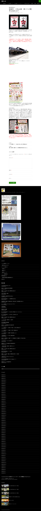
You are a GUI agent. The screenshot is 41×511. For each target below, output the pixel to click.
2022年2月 (3, 439)
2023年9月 (3, 415)
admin (16, 12)
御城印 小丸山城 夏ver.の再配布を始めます (8, 348)
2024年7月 (3, 401)
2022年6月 (3, 432)
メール (10, 174)
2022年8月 (3, 429)
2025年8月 (3, 385)
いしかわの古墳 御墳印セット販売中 (7, 319)
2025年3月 (3, 394)
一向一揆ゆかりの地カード (27, 3)
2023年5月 (3, 418)
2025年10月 (3, 381)
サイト (10, 178)
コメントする (20, 12)
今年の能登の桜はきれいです (5, 285)
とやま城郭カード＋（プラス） (18, 3)
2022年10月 (3, 425)
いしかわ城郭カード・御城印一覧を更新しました (9, 332)
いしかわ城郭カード (9, 3)
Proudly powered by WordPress (5, 509)
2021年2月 (3, 460)
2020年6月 (3, 469)
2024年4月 (3, 406)
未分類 (2, 279)
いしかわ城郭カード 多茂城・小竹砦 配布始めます (9, 330)
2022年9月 (3, 427)
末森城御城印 (3, 306)
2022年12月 (3, 422)
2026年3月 (3, 376)
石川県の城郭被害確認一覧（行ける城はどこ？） (9, 359)
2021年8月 (3, 450)
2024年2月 (3, 408)
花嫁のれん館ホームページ (13, 63)
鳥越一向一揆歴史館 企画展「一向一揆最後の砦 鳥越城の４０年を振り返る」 (13, 338)
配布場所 (4, 3)
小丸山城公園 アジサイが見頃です (6, 340)
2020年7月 (3, 467)
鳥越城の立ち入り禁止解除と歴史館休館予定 (8, 343)
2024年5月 (3, 404)
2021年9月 (3, 448)
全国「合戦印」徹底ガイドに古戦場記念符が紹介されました (20, 147)
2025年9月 (3, 383)
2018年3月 (3, 471)
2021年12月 (3, 443)
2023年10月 (3, 413)
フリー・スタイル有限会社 (20, 476)
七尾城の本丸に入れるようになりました (7, 356)
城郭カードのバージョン (11, 231)
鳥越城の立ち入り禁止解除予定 (6, 361)
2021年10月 (3, 446)
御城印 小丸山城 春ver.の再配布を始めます (8, 290)
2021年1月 (3, 462)
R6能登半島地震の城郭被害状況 (7, 277)
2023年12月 (3, 411)
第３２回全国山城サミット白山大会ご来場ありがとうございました (11, 311)
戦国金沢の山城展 (4, 309)
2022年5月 (3, 434)
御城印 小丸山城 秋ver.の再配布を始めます (8, 317)
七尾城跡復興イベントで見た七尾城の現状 (7, 335)
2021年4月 (3, 457)
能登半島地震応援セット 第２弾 (6, 351)
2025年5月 (3, 390)
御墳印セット (38, 3)
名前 (10, 170)
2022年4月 (3, 436)
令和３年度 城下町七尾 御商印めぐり (15, 102)
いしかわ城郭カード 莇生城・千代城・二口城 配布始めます (11, 327)
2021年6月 (3, 453)
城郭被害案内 (3, 275)
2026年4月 (3, 374)
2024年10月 (3, 397)
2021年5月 (3, 455)
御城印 (32, 3)
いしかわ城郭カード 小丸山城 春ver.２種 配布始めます (20, 143)
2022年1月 (3, 441)
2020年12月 (3, 464)
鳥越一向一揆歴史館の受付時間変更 (6, 288)
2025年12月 (3, 380)
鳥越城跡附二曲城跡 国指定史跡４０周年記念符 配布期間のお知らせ (12, 301)
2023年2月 (3, 420)
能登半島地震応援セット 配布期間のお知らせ (8, 298)
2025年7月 (3, 387)
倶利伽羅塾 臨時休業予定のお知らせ (7, 296)
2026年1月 (3, 378)
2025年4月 (3, 392)
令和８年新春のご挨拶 (4, 293)
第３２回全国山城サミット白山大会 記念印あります (9, 314)
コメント (11, 157)
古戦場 (35, 3)
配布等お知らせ (13, 7)
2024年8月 (3, 399)
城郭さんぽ (3, 1)
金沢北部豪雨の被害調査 (5, 322)
